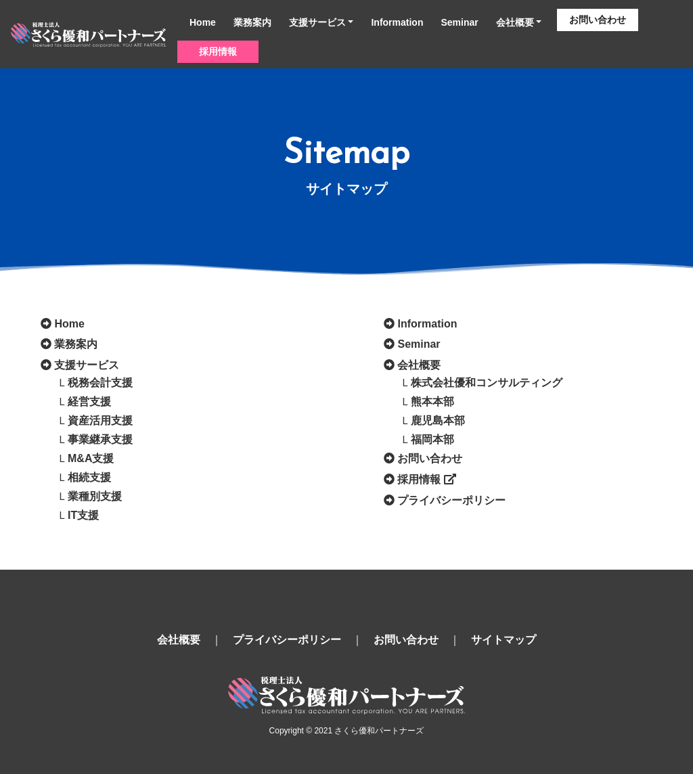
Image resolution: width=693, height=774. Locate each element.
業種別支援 (95, 496)
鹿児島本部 (438, 420)
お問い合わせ (597, 19)
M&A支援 (91, 458)
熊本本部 (432, 401)
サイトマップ (503, 639)
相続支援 (89, 477)
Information (397, 22)
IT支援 (83, 515)
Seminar (459, 22)
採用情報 (218, 51)
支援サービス (317, 22)
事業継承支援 (100, 439)
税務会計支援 (100, 382)
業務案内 (252, 22)
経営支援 (89, 401)
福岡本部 (432, 439)
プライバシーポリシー (451, 500)
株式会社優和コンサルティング (486, 382)
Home (202, 22)
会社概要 (515, 22)
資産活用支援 (100, 420)
